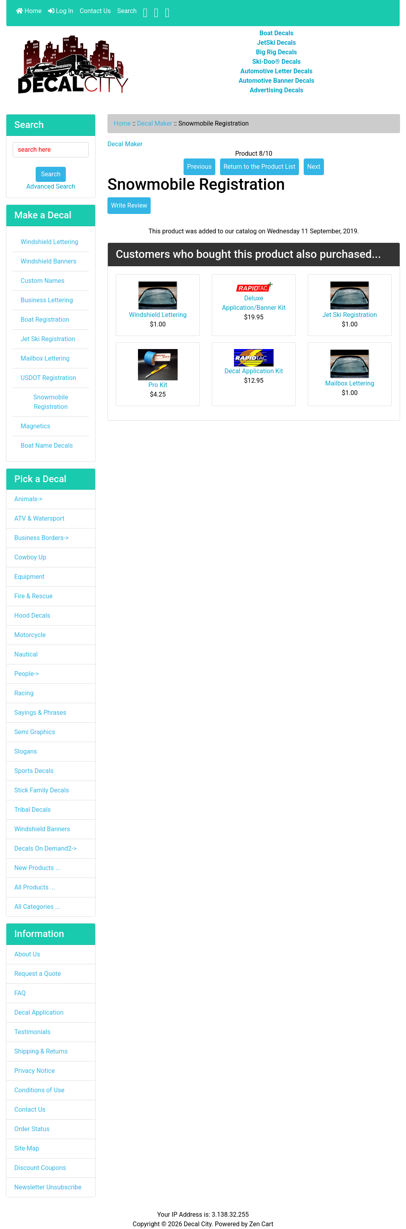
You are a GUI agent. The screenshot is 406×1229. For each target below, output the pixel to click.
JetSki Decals (276, 42)
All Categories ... (37, 906)
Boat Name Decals (47, 445)
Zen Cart (261, 1224)
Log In (60, 11)
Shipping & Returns (41, 1051)
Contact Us (95, 11)
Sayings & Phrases (40, 712)
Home (29, 11)
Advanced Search (50, 186)
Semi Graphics (34, 732)
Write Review (129, 205)
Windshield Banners (49, 261)
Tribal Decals (32, 809)
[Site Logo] (72, 65)
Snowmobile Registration (50, 401)
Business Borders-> (41, 538)
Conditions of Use (39, 1090)
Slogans (25, 751)
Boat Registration (45, 319)
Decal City (197, 1224)
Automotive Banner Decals (276, 80)
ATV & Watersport (39, 518)
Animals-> (28, 499)
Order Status (32, 1129)
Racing (24, 693)
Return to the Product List (259, 166)
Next (313, 166)
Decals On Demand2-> (45, 848)
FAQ (20, 993)
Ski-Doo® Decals (276, 61)
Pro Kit (157, 385)
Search (126, 11)
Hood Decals (32, 615)
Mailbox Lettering (45, 358)
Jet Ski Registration (48, 339)
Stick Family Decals (41, 790)
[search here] (51, 149)
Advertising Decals (276, 90)
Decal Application (38, 1012)
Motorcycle (30, 635)
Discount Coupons (40, 1168)
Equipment (29, 576)
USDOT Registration (48, 378)
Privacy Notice (34, 1070)
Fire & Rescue (33, 596)
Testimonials (32, 1032)
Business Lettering (47, 300)
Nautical (26, 654)
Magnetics (35, 426)
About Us (27, 954)
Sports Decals (34, 771)
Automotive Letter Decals (276, 71)
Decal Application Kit (253, 371)
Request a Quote (37, 973)
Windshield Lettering (49, 242)
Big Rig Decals (276, 52)
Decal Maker (154, 123)
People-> (26, 673)
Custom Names (43, 280)
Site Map (26, 1148)
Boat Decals (277, 33)
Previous (199, 166)
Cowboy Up (30, 557)
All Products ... (34, 887)
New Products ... (37, 868)
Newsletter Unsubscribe (48, 1187)
